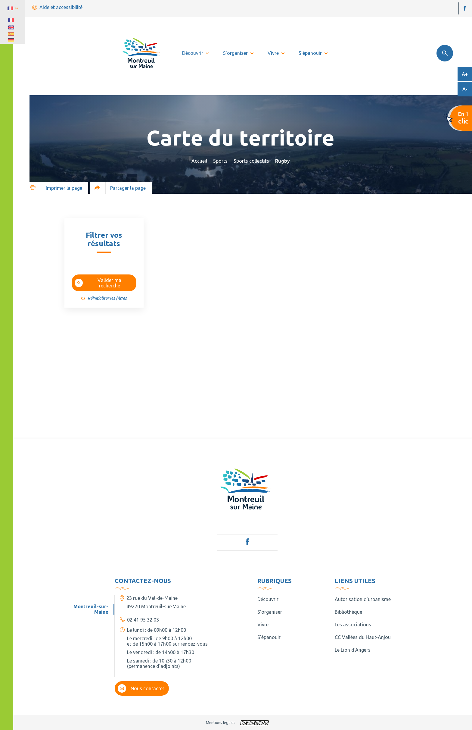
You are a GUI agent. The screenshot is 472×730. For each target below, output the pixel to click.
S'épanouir (269, 637)
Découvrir (267, 599)
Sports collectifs (251, 161)
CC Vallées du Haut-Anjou (363, 637)
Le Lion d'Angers (353, 650)
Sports (220, 161)
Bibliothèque (348, 612)
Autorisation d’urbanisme (363, 599)
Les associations (353, 624)
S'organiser (269, 612)
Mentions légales (220, 722)
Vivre (263, 624)
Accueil (199, 161)
